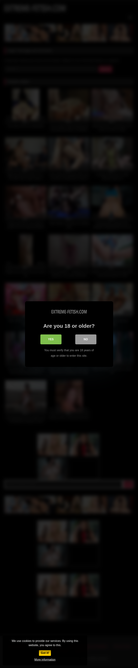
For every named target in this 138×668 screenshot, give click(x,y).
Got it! (45, 652)
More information (45, 659)
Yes (51, 339)
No (86, 339)
